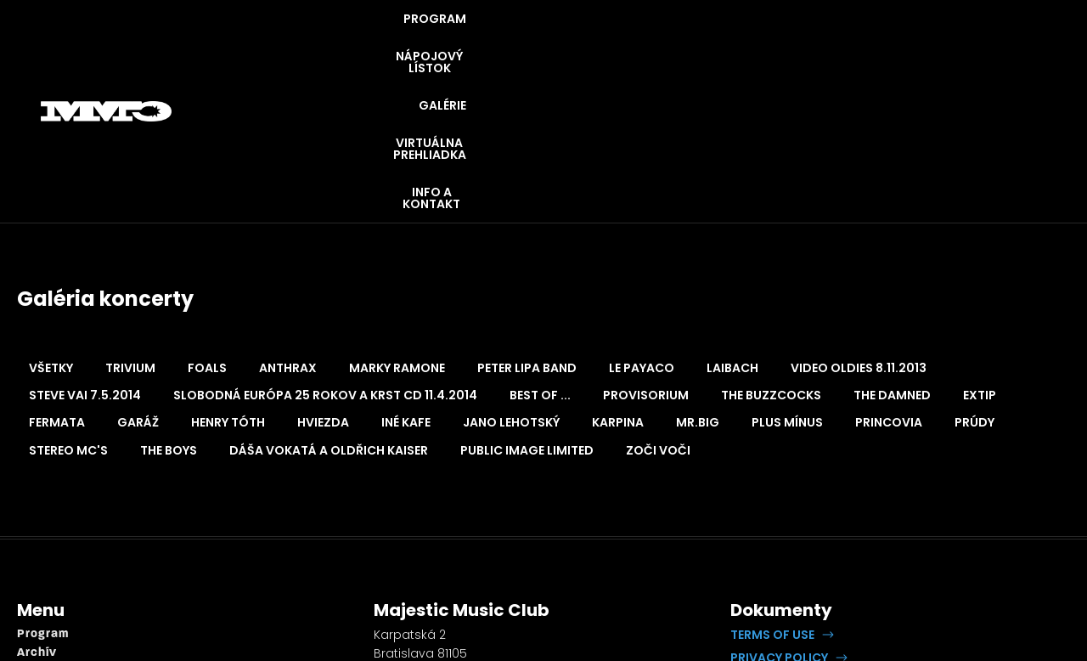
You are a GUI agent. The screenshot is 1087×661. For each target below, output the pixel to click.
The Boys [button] (168, 312)
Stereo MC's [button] (68, 312)
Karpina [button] (618, 284)
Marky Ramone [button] (397, 230)
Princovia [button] (888, 284)
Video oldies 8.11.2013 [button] (858, 230)
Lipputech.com (929, 543)
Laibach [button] (732, 230)
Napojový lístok (66, 534)
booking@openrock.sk (442, 578)
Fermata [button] (57, 284)
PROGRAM (442, 42)
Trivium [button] (130, 230)
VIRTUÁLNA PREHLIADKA (819, 42)
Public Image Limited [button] (527, 312)
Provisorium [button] (646, 257)
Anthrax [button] (288, 230)
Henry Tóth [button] (228, 284)
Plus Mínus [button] (787, 284)
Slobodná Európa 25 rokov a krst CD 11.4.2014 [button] (325, 257)
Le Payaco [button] (641, 230)
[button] (782, 497)
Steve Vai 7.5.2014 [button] (85, 257)
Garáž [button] (138, 284)
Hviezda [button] (323, 284)
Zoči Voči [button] (658, 312)
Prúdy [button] (974, 284)
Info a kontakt (60, 591)
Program (43, 496)
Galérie (39, 553)
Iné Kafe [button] (406, 284)
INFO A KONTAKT (979, 42)
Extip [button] (979, 257)
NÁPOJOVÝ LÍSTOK (568, 42)
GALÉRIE (686, 42)
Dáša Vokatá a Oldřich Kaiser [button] (328, 312)
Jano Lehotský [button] (511, 284)
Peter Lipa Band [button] (527, 230)
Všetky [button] (51, 230)
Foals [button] (207, 230)
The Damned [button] (892, 257)
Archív (37, 515)
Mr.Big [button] (697, 284)
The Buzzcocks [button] (771, 257)
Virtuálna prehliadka (80, 572)
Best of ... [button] (540, 257)
